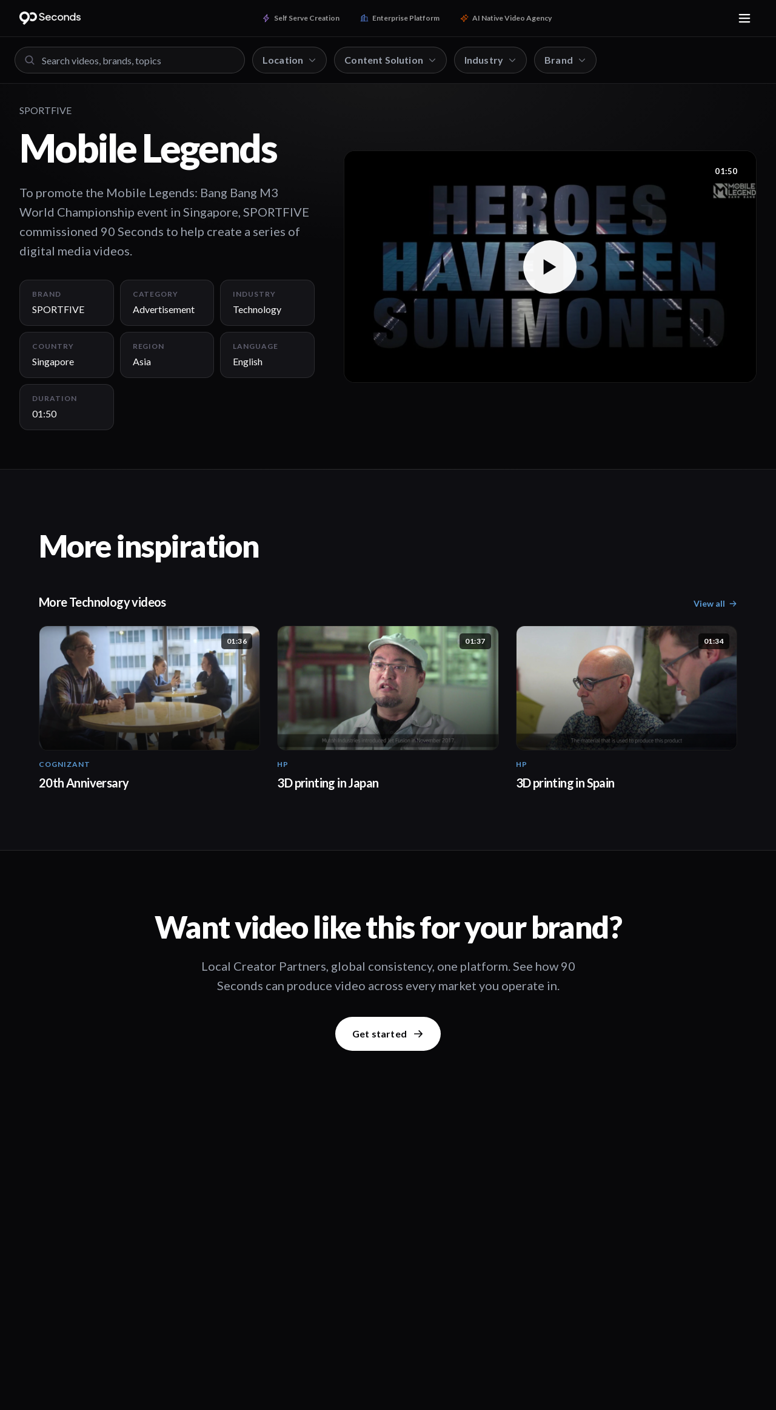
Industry (490, 60)
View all (715, 603)
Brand (565, 60)
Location (289, 60)
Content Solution (390, 60)
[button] (550, 266)
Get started (388, 1033)
